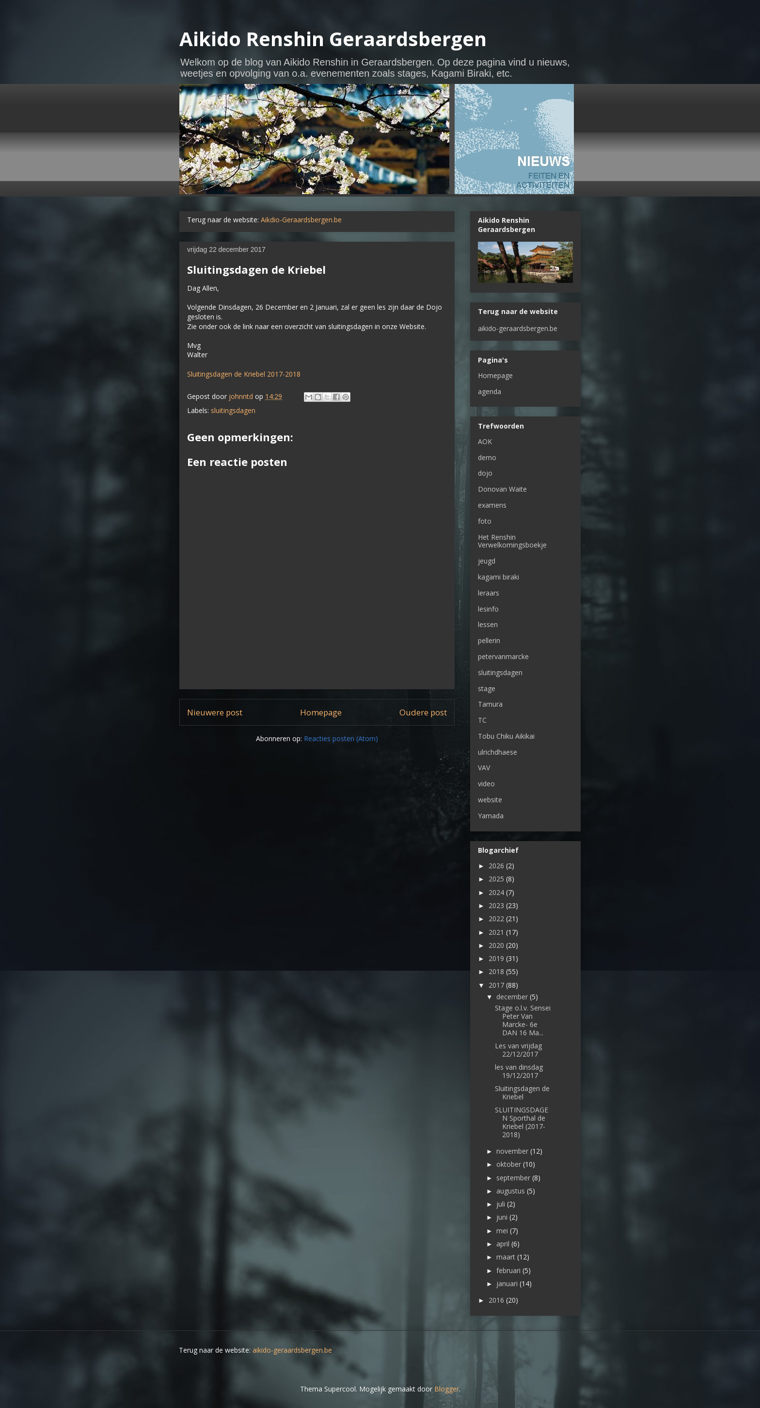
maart (506, 1256)
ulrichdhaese (497, 752)
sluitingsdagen (233, 410)
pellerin (489, 640)
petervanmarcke (503, 656)
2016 (497, 1300)
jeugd (486, 560)
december (513, 996)
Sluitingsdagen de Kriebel (522, 1092)
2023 (497, 905)
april (503, 1243)
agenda (489, 391)
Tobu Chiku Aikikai (506, 736)
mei (503, 1230)
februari (509, 1270)
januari (508, 1283)
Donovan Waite (502, 489)
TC (482, 720)
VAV (484, 767)
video (486, 783)
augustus (511, 1190)
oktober (509, 1164)
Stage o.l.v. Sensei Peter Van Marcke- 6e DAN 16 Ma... (523, 1020)
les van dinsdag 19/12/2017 (519, 1071)
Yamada (491, 815)
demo (487, 457)
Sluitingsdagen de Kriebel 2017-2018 (244, 374)
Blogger (446, 1388)
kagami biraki (498, 576)
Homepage (321, 712)
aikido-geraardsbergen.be (517, 328)
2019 (497, 958)
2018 (497, 971)
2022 (497, 918)
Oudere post (423, 712)
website (490, 799)
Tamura (490, 704)
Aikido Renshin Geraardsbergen (333, 38)
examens (492, 505)
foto (484, 521)
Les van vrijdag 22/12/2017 (518, 1050)
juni (502, 1217)
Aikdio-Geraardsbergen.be (301, 219)
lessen (488, 624)
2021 (497, 932)
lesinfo (488, 608)
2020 (497, 945)
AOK (485, 441)
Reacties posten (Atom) (341, 738)
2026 (497, 865)
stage (486, 688)
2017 (497, 985)
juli (501, 1204)
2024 (497, 892)
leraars (488, 592)
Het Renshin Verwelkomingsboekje (512, 541)
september (514, 1177)
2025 (497, 878)
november (513, 1151)
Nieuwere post (214, 712)
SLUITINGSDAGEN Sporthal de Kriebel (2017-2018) (521, 1122)
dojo (485, 473)
